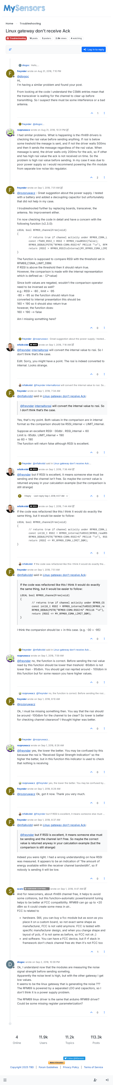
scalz (20, 888)
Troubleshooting (16, 38)
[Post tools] (104, 113)
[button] (4, 1080)
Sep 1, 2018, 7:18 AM (60, 344)
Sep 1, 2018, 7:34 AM (49, 390)
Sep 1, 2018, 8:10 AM (49, 699)
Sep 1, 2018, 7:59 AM (52, 655)
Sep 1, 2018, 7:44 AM (60, 506)
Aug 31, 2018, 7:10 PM (49, 71)
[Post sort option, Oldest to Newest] (10, 49)
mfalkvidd (22, 344)
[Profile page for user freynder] (10, 73)
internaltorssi (40, 350)
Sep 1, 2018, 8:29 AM (49, 788)
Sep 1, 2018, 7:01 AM (49, 187)
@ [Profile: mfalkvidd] (25, 396)
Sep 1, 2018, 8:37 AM (49, 819)
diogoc (26, 65)
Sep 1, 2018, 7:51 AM (49, 569)
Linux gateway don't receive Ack (64, 396)
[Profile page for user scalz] (10, 891)
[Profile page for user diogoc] (10, 964)
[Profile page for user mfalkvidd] (10, 347)
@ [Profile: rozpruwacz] (26, 193)
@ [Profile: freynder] (24, 350)
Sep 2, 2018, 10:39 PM (48, 962)
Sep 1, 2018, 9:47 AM (72, 888)
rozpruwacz (23, 129)
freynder (22, 71)
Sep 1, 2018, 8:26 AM (52, 745)
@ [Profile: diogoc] (23, 76)
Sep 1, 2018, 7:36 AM (60, 469)
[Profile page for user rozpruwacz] (10, 132)
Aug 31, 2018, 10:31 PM (53, 129)
